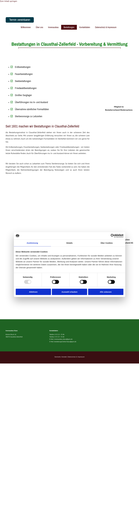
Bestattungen (69, 27)
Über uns (39, 27)
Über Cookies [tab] (107, 243)
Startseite (57, 357)
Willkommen (26, 27)
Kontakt (64, 357)
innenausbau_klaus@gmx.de (63, 339)
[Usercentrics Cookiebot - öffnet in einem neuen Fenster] (112, 236)
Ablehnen (33, 292)
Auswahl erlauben (69, 292)
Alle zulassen (106, 292)
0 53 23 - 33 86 (59, 334)
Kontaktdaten (84, 27)
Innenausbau (53, 27)
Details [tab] (69, 243)
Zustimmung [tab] (32, 243)
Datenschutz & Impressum (105, 27)
